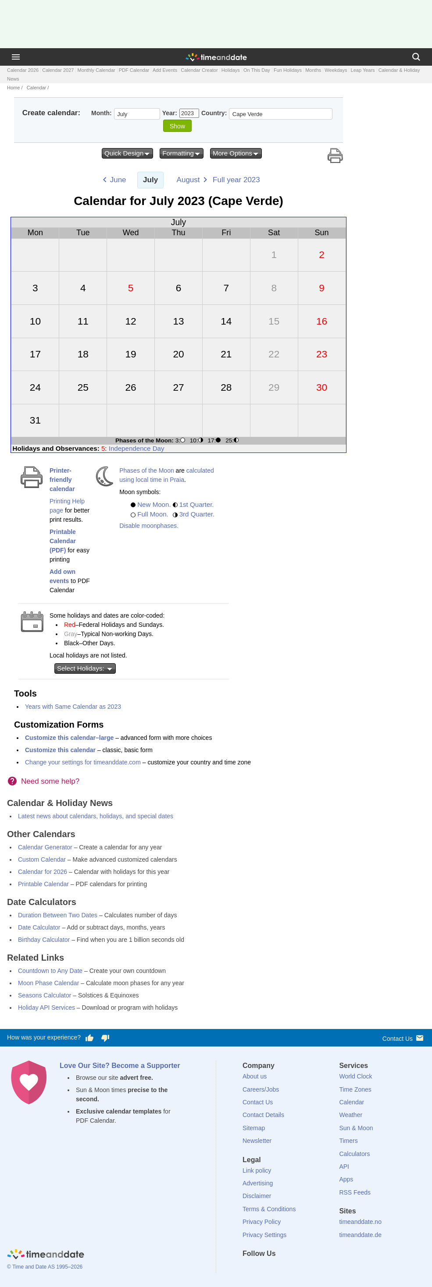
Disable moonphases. (149, 525)
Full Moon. (152, 514)
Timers (348, 1140)
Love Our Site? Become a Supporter (120, 1065)
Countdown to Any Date (50, 970)
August (188, 180)
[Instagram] (293, 1269)
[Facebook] (249, 1269)
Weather (350, 1114)
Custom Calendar (42, 859)
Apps (346, 1179)
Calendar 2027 (58, 70)
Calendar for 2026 (42, 871)
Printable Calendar (43, 883)
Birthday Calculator (44, 939)
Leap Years (363, 70)
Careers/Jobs (261, 1089)
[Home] (45, 1255)
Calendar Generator (45, 847)
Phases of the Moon (146, 470)
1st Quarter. (196, 504)
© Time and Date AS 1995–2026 (44, 1267)
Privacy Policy (262, 1221)
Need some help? (50, 781)
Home (13, 87)
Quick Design (127, 153)
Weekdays (336, 70)
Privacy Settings (264, 1234)
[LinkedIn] (279, 1269)
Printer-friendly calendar (62, 479)
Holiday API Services (46, 1007)
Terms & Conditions (269, 1209)
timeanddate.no (360, 1221)
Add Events (165, 70)
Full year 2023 (236, 180)
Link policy (257, 1170)
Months (313, 70)
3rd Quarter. (197, 514)
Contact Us (403, 1038)
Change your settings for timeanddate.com (83, 762)
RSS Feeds (355, 1192)
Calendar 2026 (23, 70)
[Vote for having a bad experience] (105, 1038)
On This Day (256, 70)
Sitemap (254, 1127)
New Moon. (154, 504)
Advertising (258, 1183)
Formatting (181, 153)
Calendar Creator (199, 70)
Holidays (230, 70)
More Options (236, 153)
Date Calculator (39, 927)
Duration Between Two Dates (57, 915)
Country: (214, 113)
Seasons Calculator (44, 995)
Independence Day (136, 448)
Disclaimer (257, 1195)
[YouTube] (308, 1269)
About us (255, 1076)
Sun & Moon (356, 1127)
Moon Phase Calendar (48, 982)
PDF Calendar (134, 70)
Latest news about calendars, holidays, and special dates (95, 816)
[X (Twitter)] (264, 1269)
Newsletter (257, 1140)
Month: (101, 113)
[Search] (416, 57)
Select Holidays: (85, 668)
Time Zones (355, 1089)
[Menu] (16, 57)
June (118, 180)
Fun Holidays (288, 70)
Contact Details (263, 1114)
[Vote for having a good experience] (89, 1038)
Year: (169, 113)
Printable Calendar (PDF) (63, 541)
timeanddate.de (360, 1234)
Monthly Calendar (96, 70)
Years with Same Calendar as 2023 (73, 706)
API (344, 1166)
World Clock (355, 1076)
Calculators (354, 1153)
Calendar (36, 87)
